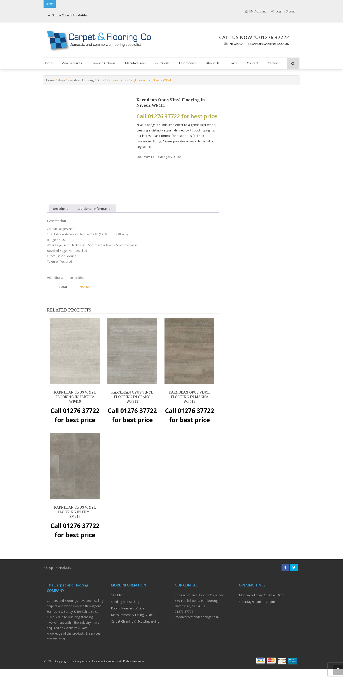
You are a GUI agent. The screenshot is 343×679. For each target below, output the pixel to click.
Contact (252, 63)
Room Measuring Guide (69, 15)
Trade (233, 63)
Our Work (162, 63)
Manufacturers (135, 63)
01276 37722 (271, 37)
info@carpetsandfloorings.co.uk (256, 43)
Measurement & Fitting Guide (132, 624)
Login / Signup (283, 11)
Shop (61, 80)
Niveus (85, 296)
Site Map (117, 605)
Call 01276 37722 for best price (176, 116)
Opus (100, 80)
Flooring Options (103, 63)
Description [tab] (61, 218)
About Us (212, 63)
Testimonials (187, 63)
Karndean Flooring (81, 80)
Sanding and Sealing (125, 611)
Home (48, 63)
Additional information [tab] (94, 218)
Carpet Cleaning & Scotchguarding (135, 631)
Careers (273, 63)
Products (64, 577)
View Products (72, 63)
